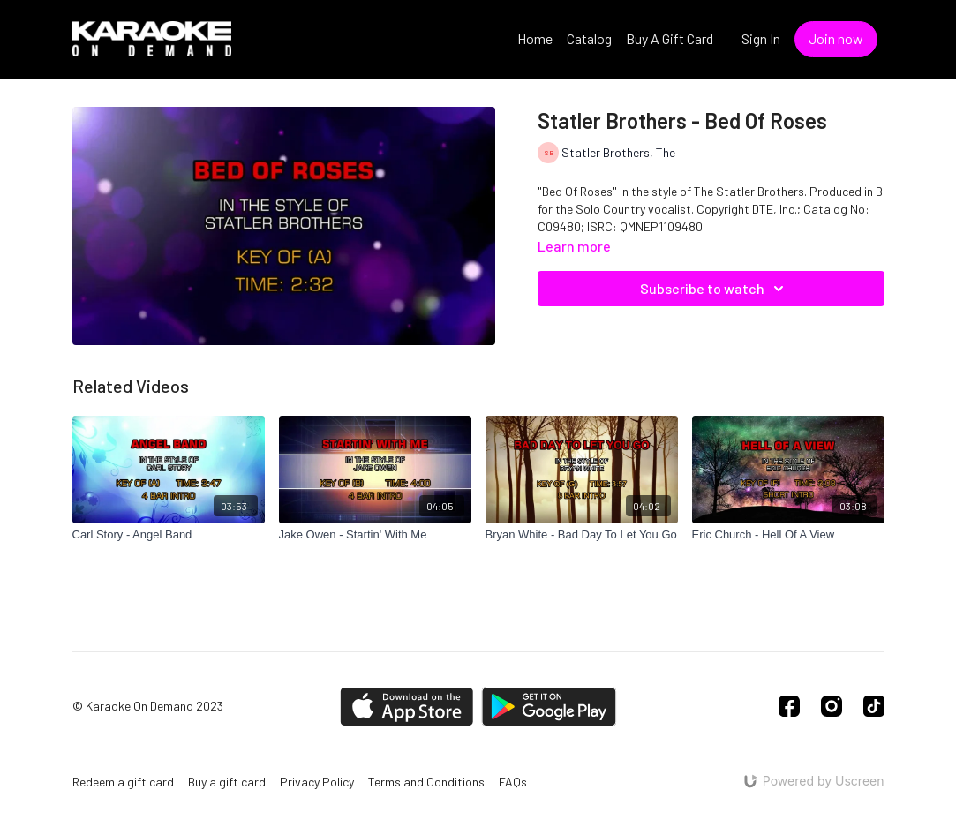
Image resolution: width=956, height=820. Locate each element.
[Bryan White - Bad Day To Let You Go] (582, 535)
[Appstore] (406, 706)
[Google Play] (549, 706)
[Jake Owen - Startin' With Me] (375, 535)
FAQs (513, 781)
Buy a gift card (227, 781)
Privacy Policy (317, 781)
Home (535, 38)
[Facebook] (789, 706)
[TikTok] (873, 706)
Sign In (760, 38)
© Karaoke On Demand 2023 (147, 706)
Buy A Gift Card (669, 38)
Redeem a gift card (123, 781)
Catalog (589, 38)
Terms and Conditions (426, 781)
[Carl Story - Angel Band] (168, 535)
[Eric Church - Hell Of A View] (788, 535)
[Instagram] (831, 706)
